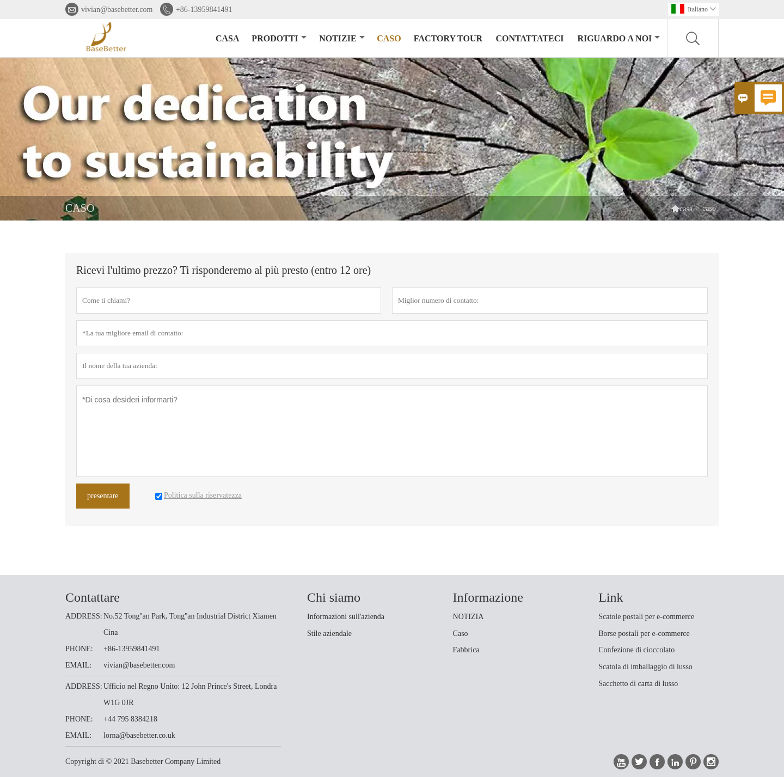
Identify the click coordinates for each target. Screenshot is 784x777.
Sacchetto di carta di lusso (638, 684)
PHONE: (79, 649)
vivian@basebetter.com (116, 9)
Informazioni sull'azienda (345, 617)
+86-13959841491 (204, 9)
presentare (103, 496)
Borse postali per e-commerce (644, 633)
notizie (341, 38)
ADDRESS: (83, 616)
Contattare (92, 597)
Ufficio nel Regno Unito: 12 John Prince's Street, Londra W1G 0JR (190, 694)
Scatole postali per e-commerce (646, 617)
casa (228, 38)
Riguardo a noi (618, 38)
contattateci (529, 38)
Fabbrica (466, 650)
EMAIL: (78, 665)
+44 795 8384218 (130, 719)
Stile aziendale (329, 633)
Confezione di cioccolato (636, 650)
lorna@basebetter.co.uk (139, 735)
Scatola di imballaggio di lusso (645, 667)
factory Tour (448, 38)
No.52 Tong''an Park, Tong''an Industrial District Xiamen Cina (190, 624)
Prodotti (279, 38)
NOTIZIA (468, 617)
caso (389, 38)
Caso (460, 633)
